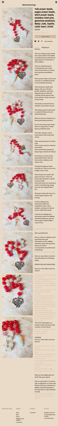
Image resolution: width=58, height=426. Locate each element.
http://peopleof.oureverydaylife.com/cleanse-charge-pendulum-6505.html (45, 285)
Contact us (19, 422)
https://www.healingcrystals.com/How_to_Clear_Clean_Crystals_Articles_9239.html (45, 306)
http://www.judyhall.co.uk (43, 310)
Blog (17, 414)
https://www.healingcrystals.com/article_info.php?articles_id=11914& (45, 331)
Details (37, 47)
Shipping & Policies (42, 48)
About (17, 416)
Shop (17, 412)
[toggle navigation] (3, 2)
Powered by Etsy (48, 418)
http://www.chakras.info (43, 369)
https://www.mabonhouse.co (44, 252)
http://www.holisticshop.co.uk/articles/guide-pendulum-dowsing (45, 291)
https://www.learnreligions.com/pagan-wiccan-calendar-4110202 (45, 396)
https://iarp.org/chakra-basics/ (45, 371)
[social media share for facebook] (35, 41)
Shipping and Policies (20, 419)
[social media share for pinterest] (42, 41)
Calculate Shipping (41, 32)
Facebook (33, 412)
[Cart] (56, 2)
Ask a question (48, 41)
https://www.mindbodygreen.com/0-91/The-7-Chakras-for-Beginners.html (45, 356)
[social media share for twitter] (39, 41)
